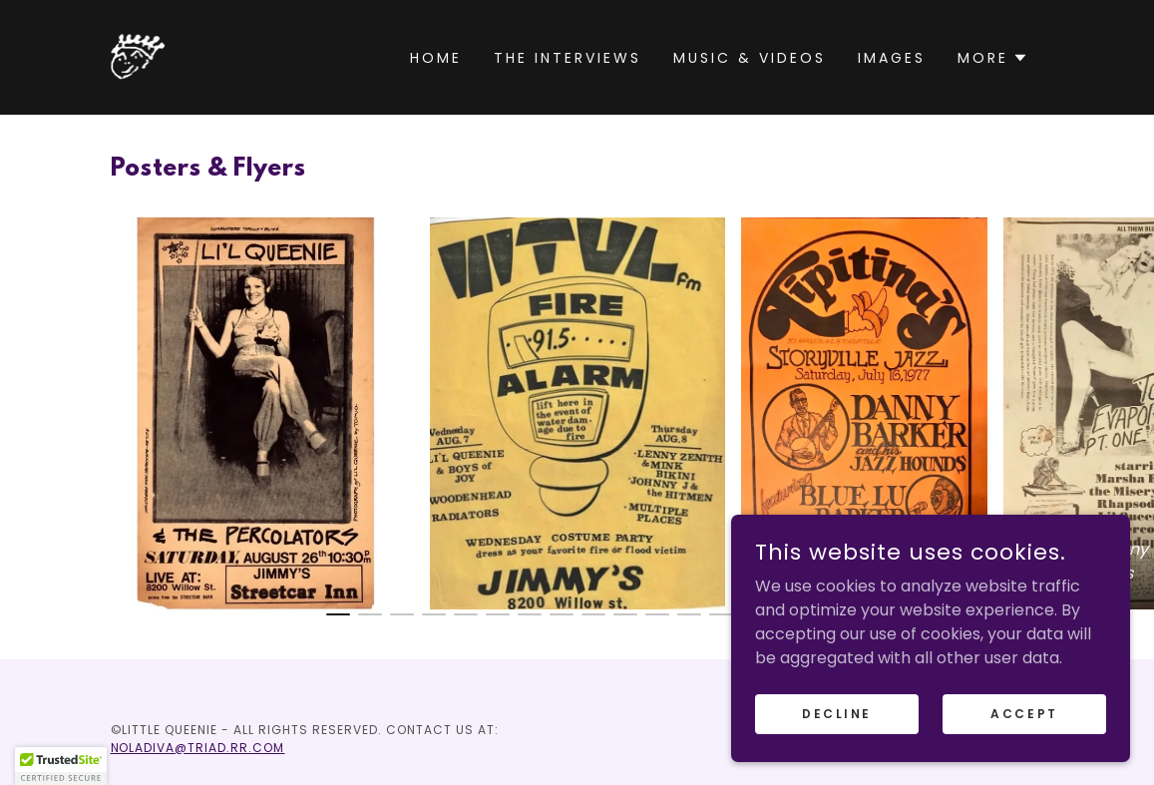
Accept (1023, 712)
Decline (837, 712)
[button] (993, 58)
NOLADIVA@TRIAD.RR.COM (198, 747)
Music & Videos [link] (749, 58)
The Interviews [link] (567, 58)
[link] (139, 56)
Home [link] (436, 58)
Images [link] (892, 58)
